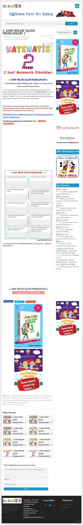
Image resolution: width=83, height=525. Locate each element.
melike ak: (67, 215)
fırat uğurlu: (67, 192)
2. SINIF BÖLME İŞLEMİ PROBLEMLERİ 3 (25, 395)
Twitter (20, 301)
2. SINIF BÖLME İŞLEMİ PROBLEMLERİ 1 (28, 288)
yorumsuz (43, 36)
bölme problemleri (22, 402)
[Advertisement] (28, 145)
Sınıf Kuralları (67, 504)
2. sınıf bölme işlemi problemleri (30, 397)
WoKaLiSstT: (67, 222)
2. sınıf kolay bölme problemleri (42, 400)
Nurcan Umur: (64, 229)
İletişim (65, 507)
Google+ (31, 301)
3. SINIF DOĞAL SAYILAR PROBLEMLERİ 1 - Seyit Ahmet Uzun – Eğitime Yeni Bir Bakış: (67, 253)
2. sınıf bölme (15, 397)
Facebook (9, 301)
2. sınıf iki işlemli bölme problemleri (20, 400)
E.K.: (66, 208)
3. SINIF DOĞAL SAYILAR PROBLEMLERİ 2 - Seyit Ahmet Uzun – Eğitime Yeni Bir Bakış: (67, 264)
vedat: (66, 244)
